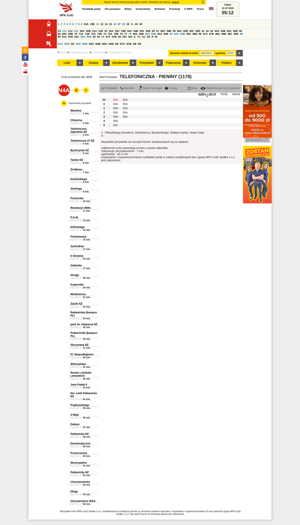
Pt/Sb (224, 94)
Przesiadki (109, 88)
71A (81, 33)
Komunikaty (143, 8)
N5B (111, 43)
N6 (116, 43)
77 (125, 33)
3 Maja (74, 414)
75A (110, 33)
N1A (60, 43)
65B (235, 31)
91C (76, 36)
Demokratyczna (80, 443)
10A (86, 24)
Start (61, 52)
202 (130, 36)
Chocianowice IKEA (82, 501)
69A (64, 33)
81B (153, 33)
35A (125, 99)
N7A (122, 43)
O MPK (188, 8)
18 (123, 24)
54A (129, 31)
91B (70, 36)
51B (100, 31)
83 (171, 33)
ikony (193, 88)
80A (135, 33)
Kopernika (76, 284)
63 (211, 31)
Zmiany (93, 62)
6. (135, 36)
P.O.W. (74, 217)
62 (207, 31)
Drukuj (171, 88)
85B (194, 33)
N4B (98, 43)
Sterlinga (76, 188)
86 (200, 33)
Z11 (64, 31)
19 (127, 24)
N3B (84, 43)
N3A (78, 43)
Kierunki (127, 88)
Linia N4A (98, 52)
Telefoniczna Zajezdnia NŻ (78, 130)
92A (83, 36)
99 (119, 36)
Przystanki (147, 62)
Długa (74, 491)
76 (121, 33)
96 (102, 36)
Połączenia (173, 62)
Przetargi (174, 8)
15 (110, 24)
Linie (67, 62)
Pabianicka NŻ (79, 433)
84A (176, 33)
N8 (134, 43)
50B (88, 31)
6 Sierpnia (76, 255)
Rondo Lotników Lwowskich (80, 374)
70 (75, 33)
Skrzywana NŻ (79, 344)
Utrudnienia (120, 62)
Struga (74, 275)
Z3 (59, 31)
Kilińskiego (77, 227)
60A (179, 31)
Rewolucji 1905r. (80, 207)
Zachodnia (77, 246)
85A (188, 33)
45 (140, 24)
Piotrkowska (78, 236)
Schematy (199, 62)
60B (185, 31)
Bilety (128, 8)
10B (92, 24)
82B (166, 33)
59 (174, 31)
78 (130, 33)
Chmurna (76, 120)
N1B (66, 43)
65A (229, 31)
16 (114, 24)
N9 (139, 43)
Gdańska (76, 265)
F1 (138, 36)
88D (236, 33)
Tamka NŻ (76, 159)
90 (59, 36)
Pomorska (76, 198)
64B (223, 31)
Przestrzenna (78, 453)
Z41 (76, 31)
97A (108, 36)
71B (87, 33)
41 (132, 24)
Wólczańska (78, 364)
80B (141, 33)
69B (70, 33)
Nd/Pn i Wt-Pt (207, 94)
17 (119, 24)
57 (157, 31)
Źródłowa (76, 169)
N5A (104, 43)
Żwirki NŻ (76, 303)
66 (240, 31)
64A (217, 31)
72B (99, 33)
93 (94, 36)
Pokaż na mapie (150, 88)
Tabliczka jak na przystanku (220, 88)
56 (153, 31)
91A (64, 36)
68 (59, 33)
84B (182, 33)
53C (117, 31)
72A (93, 33)
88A (217, 33)
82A (159, 33)
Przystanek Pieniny (119, 52)
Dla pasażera (113, 8)
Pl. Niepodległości (82, 354)
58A (163, 31)
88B (224, 33)
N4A (91, 43)
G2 (148, 36)
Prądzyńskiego (79, 405)
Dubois (74, 424)
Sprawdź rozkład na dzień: (184, 53)
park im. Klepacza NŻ (83, 324)
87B (211, 33)
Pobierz (227, 62)
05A (115, 99)
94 (98, 36)
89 (241, 33)
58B (169, 31)
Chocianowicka (80, 481)
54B (135, 31)
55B (148, 31)
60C (191, 31)
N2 (72, 43)
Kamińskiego (78, 179)
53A (111, 31)
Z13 (70, 31)
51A (94, 31)
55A (141, 31)
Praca (200, 8)
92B (89, 36)
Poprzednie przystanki (79, 103)
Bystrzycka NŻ (79, 150)
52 (105, 31)
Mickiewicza (78, 294)
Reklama (160, 8)
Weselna (75, 110)
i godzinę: (220, 53)
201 (124, 36)
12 (101, 24)
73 (104, 33)
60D (198, 31)
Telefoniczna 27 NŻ (82, 140)
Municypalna (78, 462)
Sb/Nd (236, 94)
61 (203, 31)
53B (123, 31)
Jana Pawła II (78, 384)
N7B (129, 43)
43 (136, 24)
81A (147, 33)
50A (82, 31)
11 (97, 24)
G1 (143, 36)
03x (115, 125)
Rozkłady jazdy (79, 52)
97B (114, 36)
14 (106, 24)
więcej (175, 2)
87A (205, 33)
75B (116, 33)
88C (230, 33)
